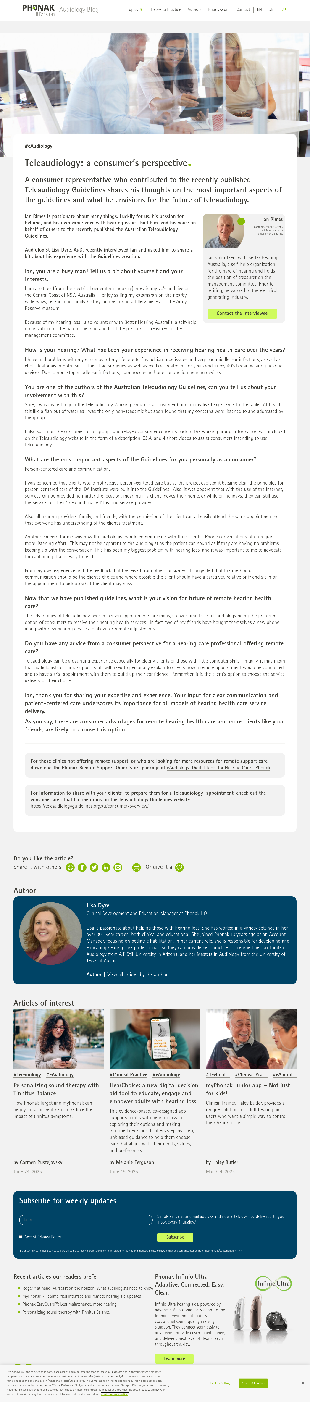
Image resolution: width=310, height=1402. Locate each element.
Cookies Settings (220, 1385)
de (271, 10)
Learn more (174, 1359)
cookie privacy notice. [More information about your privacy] (114, 1396)
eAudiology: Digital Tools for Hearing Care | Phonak (218, 768)
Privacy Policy (49, 1237)
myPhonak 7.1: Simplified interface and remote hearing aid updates (82, 1297)
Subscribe (175, 1237)
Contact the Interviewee (242, 314)
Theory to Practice (165, 10)
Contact (243, 10)
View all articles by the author (138, 975)
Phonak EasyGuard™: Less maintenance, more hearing (70, 1304)
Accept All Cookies (253, 1385)
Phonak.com (219, 10)
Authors (194, 10)
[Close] (303, 1385)
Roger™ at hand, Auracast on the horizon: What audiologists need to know (88, 1289)
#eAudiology (38, 146)
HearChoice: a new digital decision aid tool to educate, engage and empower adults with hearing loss (154, 1094)
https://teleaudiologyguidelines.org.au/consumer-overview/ (90, 806)
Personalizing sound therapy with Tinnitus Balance (66, 1312)
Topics (132, 10)
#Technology (27, 1075)
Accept (27, 1237)
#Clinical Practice (128, 1075)
